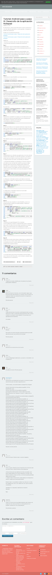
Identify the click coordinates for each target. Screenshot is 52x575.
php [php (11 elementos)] (37, 145)
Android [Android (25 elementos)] (40, 131)
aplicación (13, 266)
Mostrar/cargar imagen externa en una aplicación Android (42, 117)
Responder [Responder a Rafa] (31, 321)
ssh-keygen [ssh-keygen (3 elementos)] (38, 149)
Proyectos (32, 11)
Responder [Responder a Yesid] (31, 302)
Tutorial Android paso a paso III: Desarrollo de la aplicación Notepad (17, 21)
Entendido (48, 2)
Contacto (46, 11)
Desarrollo (40, 30)
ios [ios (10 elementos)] (47, 139)
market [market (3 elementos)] (43, 141)
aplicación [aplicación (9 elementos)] (42, 132)
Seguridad (40, 44)
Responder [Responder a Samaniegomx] (31, 449)
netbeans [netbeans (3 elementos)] (38, 142)
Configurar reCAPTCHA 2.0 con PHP (20, 564)
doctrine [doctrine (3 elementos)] (44, 136)
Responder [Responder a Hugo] (31, 285)
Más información (23, 2)
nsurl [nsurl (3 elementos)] (45, 142)
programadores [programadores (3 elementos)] (39, 146)
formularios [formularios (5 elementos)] (45, 137)
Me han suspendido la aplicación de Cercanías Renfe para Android (41, 85)
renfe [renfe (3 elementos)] (47, 146)
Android (8, 266)
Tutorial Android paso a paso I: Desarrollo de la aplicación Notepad (41, 93)
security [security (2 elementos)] (38, 148)
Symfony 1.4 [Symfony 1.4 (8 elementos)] (40, 150)
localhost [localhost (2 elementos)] (37, 141)
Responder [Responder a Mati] (31, 494)
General (40, 32)
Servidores (41, 46)
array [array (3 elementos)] (37, 133)
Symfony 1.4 (41, 51)
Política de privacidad (31, 558)
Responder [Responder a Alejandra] (31, 510)
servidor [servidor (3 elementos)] (42, 148)
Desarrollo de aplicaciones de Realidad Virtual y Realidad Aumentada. (41, 72)
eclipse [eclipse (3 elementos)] (37, 137)
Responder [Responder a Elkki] (31, 339)
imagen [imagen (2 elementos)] (44, 139)
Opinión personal (40, 40)
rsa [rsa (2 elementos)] (36, 148)
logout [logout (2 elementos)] (41, 141)
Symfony (40, 48)
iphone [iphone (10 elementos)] (41, 140)
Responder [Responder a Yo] (31, 459)
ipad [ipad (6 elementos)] (37, 140)
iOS (39, 34)
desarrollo (17, 266)
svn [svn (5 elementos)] (42, 149)
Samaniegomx (9, 377)
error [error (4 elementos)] (40, 137)
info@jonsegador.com (44, 551)
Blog (39, 11)
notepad (20, 266)
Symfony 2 (41, 53)
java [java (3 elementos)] (45, 140)
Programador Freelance (19, 11)
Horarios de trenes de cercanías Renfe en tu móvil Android (41, 101)
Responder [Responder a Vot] (31, 372)
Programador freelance (32, 550)
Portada (7, 11)
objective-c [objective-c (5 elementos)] (39, 144)
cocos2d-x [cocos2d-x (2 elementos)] (41, 135)
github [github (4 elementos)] (39, 139)
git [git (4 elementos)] (37, 139)
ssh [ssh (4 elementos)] (47, 148)
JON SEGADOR (7, 6)
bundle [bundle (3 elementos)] (37, 135)
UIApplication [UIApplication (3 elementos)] (39, 153)
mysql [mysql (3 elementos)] (47, 141)
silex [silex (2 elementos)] (45, 148)
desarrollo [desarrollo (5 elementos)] (39, 136)
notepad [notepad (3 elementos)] (42, 142)
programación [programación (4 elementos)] (42, 145)
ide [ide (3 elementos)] (42, 139)
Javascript (40, 37)
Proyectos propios (40, 42)
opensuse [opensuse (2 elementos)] (44, 144)
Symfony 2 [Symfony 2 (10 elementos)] (40, 152)
